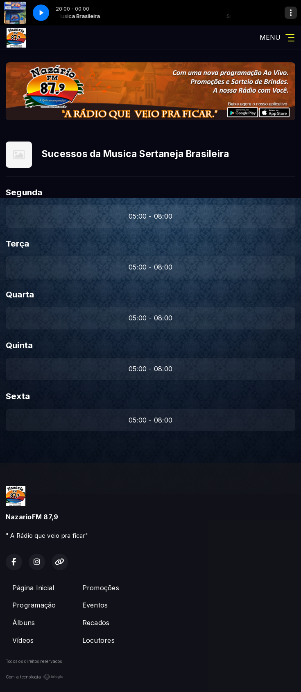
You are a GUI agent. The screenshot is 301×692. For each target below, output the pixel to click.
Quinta (19, 345)
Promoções (100, 588)
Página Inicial (33, 588)
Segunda (24, 192)
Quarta (20, 294)
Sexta (18, 396)
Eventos (95, 605)
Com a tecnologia (34, 677)
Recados (96, 623)
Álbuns (23, 623)
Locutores (98, 640)
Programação (34, 605)
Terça (17, 243)
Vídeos (23, 640)
